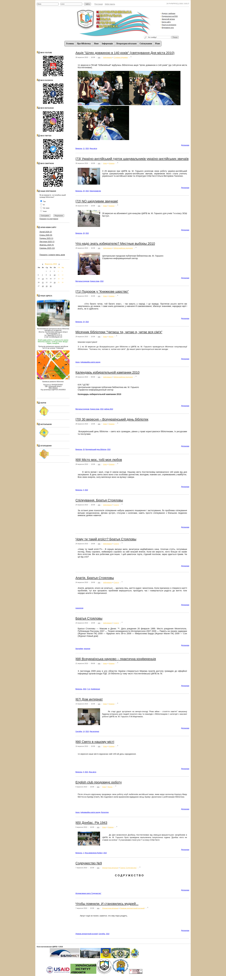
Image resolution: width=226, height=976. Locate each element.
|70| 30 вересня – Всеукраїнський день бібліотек (111, 419)
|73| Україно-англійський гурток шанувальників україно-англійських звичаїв (132, 159)
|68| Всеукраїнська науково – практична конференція (115, 659)
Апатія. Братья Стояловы (94, 578)
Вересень (78, 148)
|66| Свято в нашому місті (94, 742)
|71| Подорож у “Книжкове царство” (102, 291)
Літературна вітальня (126, 43)
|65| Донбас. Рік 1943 (91, 822)
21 (43, 282)
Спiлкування (146, 43)
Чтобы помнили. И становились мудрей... (106, 904)
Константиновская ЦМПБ (47, 947)
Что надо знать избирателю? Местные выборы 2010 (115, 243)
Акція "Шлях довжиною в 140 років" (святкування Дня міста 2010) (124, 53)
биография (79, 648)
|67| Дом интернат (89, 699)
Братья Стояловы (88, 618)
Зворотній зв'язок (168, 19)
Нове (96, 43)
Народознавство (95, 191)
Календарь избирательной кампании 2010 (107, 372)
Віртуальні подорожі (82, 281)
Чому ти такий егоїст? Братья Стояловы (105, 539)
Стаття (116, 505)
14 (43, 278)
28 (43, 286)
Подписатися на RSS (170, 16)
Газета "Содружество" (128, 868)
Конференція (95, 689)
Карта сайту (166, 22)
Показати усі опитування (48, 219)
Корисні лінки (94, 281)
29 (46, 286)
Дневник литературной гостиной (132, 908)
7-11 (88, 689)
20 (84, 449)
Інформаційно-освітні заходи (90, 362)
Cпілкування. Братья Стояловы (99, 500)
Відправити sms (168, 27)
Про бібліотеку (84, 43)
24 (54, 282)
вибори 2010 (108, 409)
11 (84, 148)
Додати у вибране (168, 13)
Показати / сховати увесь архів (52, 255)
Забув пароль (110, 4)
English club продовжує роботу (98, 782)
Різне (157, 43)
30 (51, 286)
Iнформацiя (107, 43)
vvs (99, 57)
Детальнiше (185, 145)
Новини (111, 163)
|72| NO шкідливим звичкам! (96, 201)
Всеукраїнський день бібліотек (95, 449)
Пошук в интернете (169, 25)
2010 (87, 148)
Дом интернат (94, 731)
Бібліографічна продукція (123, 248)
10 (54, 275)
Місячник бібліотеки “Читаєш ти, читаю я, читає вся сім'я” (118, 332)
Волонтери (105, 812)
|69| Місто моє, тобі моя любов (98, 460)
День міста (93, 148)
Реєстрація (98, 4)
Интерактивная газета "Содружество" (88, 893)
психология (79, 608)
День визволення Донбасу (94, 853)
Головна (70, 43)
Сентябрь (78, 731)
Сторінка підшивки (121, 57)
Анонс (111, 336)
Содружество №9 (88, 863)
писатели (87, 648)
